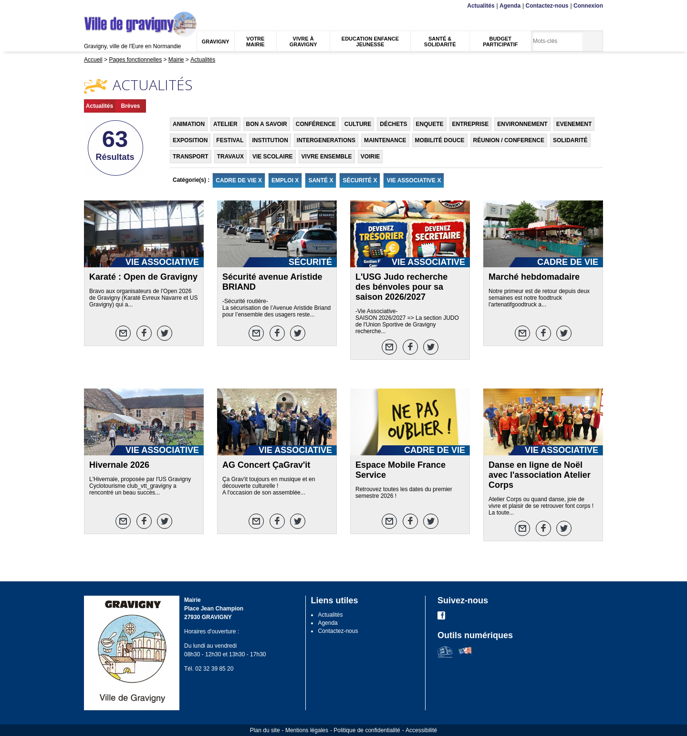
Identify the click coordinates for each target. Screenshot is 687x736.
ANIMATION (189, 124)
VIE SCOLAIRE (272, 156)
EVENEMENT (574, 124)
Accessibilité (421, 730)
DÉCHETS (393, 124)
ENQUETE (430, 124)
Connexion (588, 5)
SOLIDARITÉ (570, 140)
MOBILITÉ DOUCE (440, 140)
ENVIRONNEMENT (522, 124)
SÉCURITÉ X (360, 180)
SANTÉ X (320, 180)
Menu (90, 6)
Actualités (480, 5)
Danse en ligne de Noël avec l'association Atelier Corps (540, 475)
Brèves (130, 106)
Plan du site (265, 730)
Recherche (128, 6)
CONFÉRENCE (316, 124)
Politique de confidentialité (366, 730)
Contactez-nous (547, 5)
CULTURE (357, 124)
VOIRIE (370, 156)
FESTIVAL (229, 140)
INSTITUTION (270, 140)
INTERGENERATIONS (326, 140)
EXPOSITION (190, 140)
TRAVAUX (230, 156)
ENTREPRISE (470, 124)
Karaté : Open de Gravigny (143, 277)
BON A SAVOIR (266, 124)
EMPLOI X (285, 180)
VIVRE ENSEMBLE (327, 156)
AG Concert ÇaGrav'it (266, 465)
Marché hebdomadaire (534, 277)
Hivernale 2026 (119, 465)
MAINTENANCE (385, 140)
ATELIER (225, 124)
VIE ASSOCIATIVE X (413, 180)
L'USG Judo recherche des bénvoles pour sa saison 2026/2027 (401, 287)
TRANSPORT (190, 156)
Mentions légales (306, 730)
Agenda (510, 5)
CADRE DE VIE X (239, 180)
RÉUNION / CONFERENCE (508, 140)
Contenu (106, 6)
